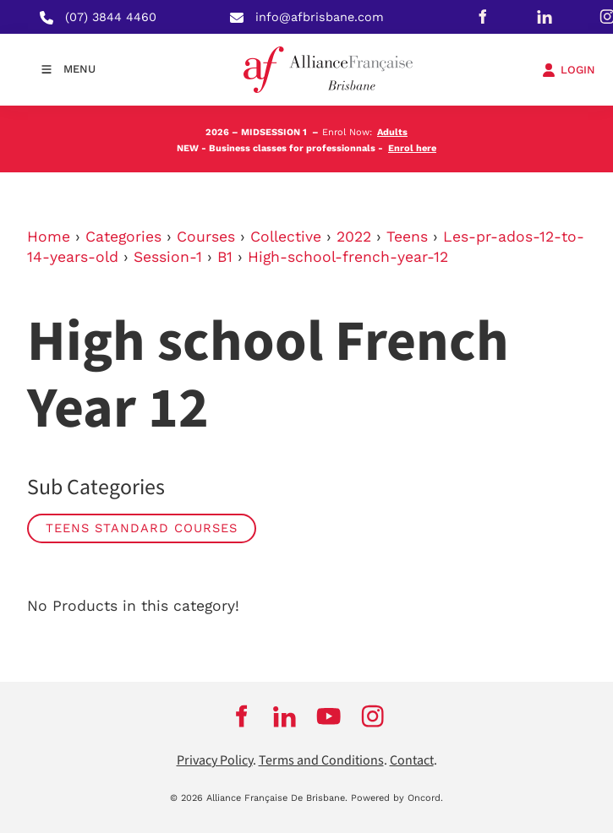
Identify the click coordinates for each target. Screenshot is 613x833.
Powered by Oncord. (397, 797)
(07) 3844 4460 (110, 17)
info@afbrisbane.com (319, 17)
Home (48, 236)
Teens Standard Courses (142, 528)
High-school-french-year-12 (348, 256)
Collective (285, 236)
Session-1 (168, 256)
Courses (206, 236)
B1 (225, 256)
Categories (123, 236)
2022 (354, 236)
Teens (407, 236)
